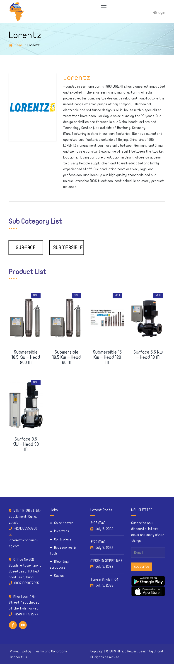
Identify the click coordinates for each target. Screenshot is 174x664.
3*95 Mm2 (98, 523)
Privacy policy (20, 651)
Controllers (62, 539)
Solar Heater (63, 523)
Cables (59, 575)
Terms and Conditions (50, 651)
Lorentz (76, 78)
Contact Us (18, 657)
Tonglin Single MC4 (104, 579)
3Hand (158, 651)
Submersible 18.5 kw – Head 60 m (66, 357)
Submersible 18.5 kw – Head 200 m (26, 357)
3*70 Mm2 (98, 542)
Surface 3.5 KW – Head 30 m (26, 444)
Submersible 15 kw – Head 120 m (107, 357)
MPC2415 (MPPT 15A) (106, 560)
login (159, 12)
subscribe (141, 566)
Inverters (61, 531)
